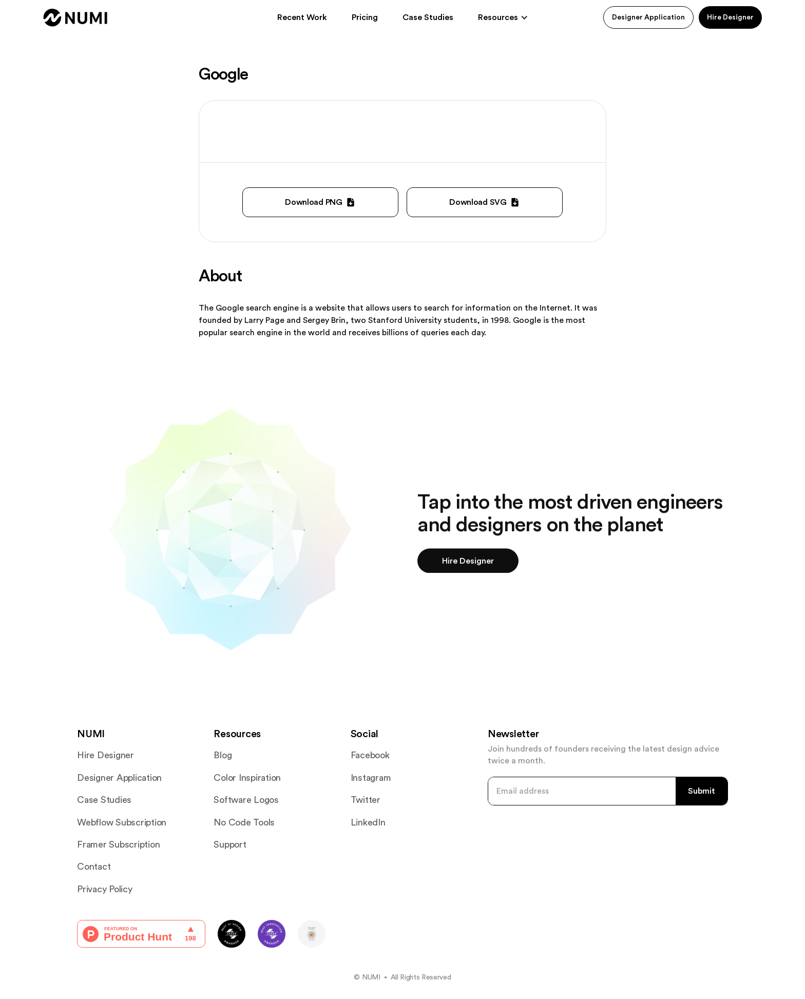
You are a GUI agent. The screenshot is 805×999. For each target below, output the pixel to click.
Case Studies (427, 17)
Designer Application (648, 17)
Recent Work (302, 17)
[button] (503, 17)
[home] (75, 18)
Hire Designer (730, 17)
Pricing (365, 17)
